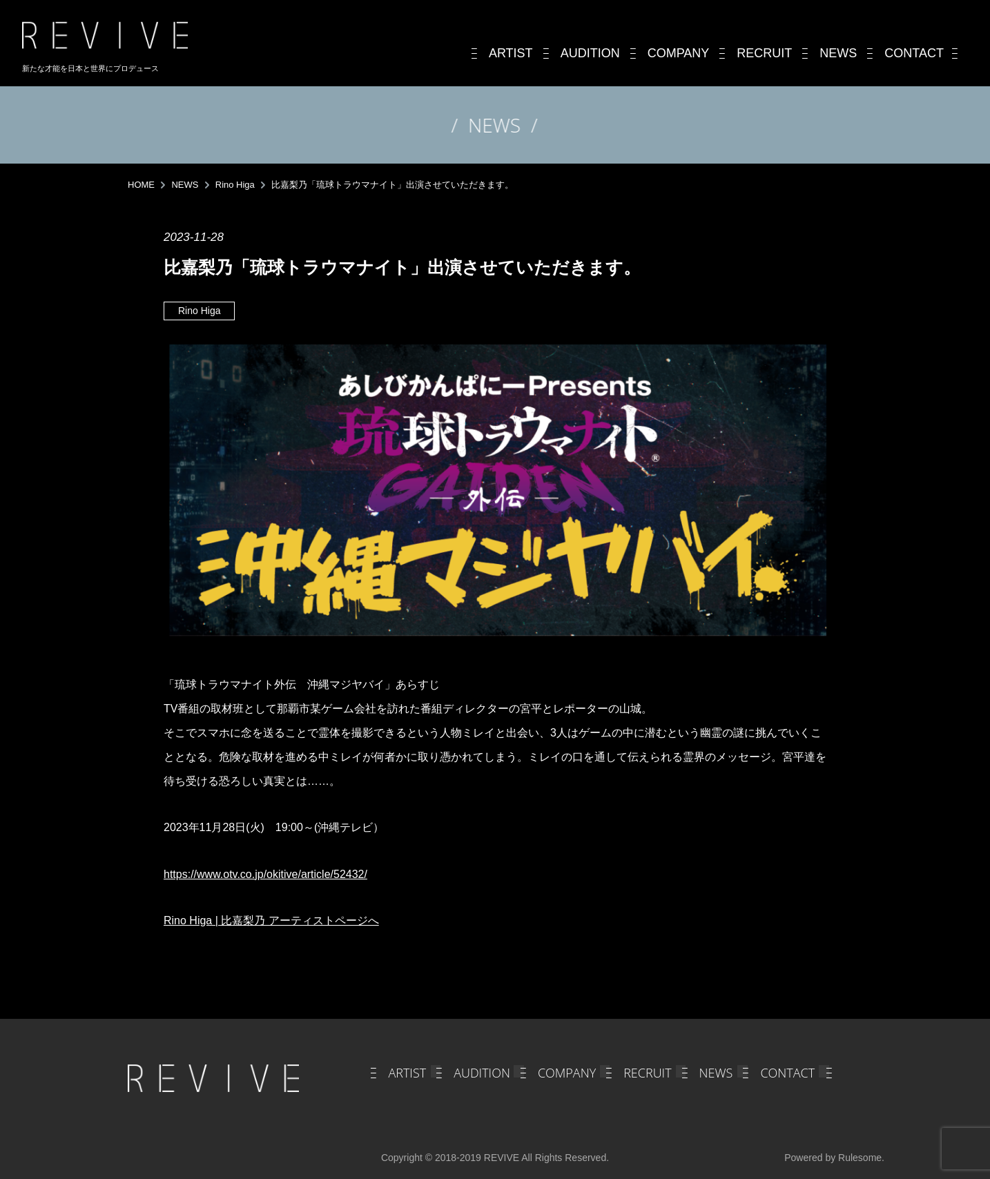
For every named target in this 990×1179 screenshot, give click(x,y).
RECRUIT (647, 1072)
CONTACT (787, 1072)
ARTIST (407, 1072)
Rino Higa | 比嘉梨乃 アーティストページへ (271, 920)
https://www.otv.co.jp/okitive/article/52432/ (265, 874)
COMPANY (567, 1072)
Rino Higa (199, 310)
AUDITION (482, 1072)
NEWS (716, 1072)
